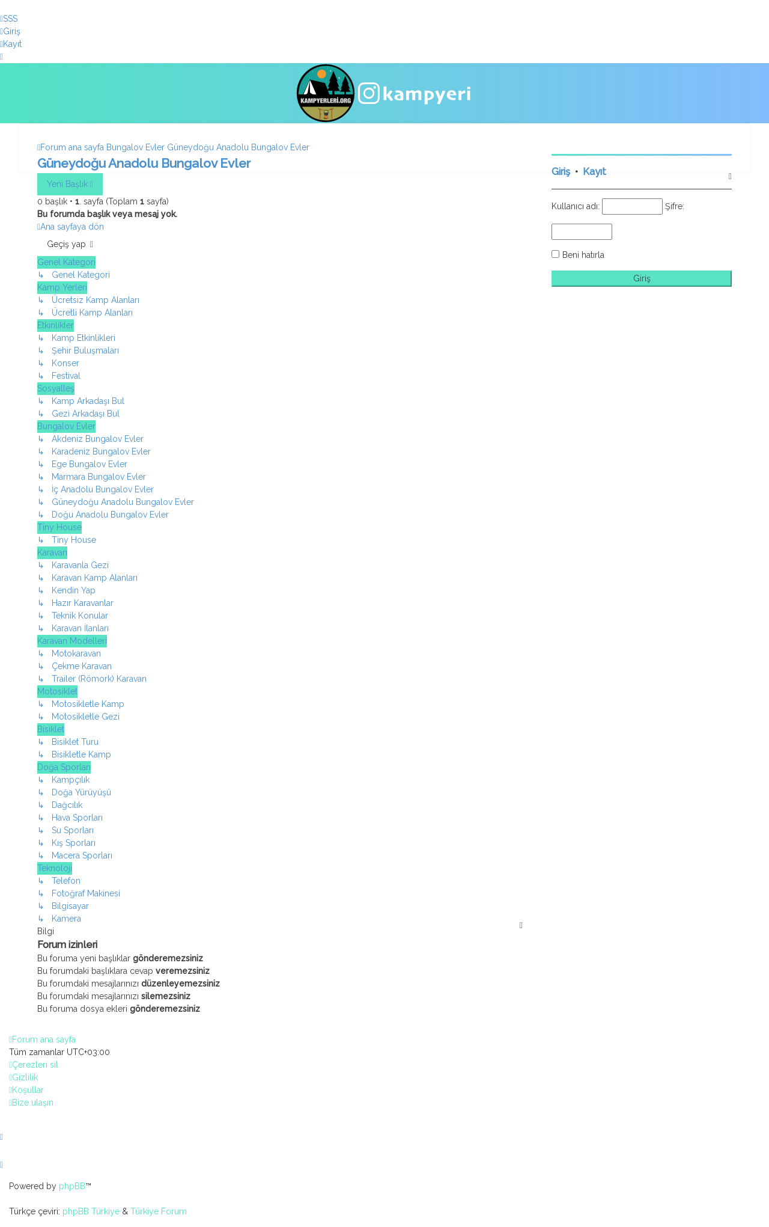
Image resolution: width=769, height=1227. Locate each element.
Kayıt (594, 170)
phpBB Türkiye (91, 1211)
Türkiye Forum (158, 1211)
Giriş (561, 170)
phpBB (72, 1186)
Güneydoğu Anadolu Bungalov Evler (144, 162)
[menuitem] (8, 19)
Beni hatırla (583, 254)
